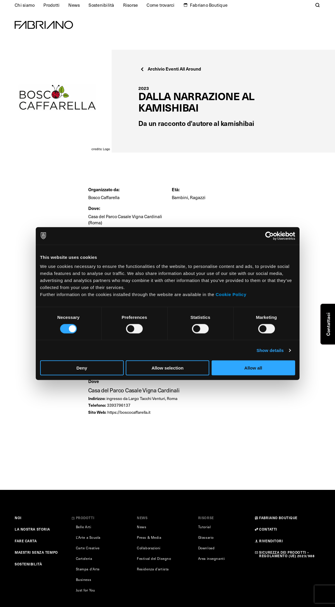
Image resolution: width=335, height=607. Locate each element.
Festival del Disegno (154, 558)
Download (206, 548)
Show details (270, 350)
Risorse (130, 5)
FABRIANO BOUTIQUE (278, 517)
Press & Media (149, 537)
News (74, 5)
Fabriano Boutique (208, 5)
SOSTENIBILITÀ (28, 564)
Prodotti (51, 5)
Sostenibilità (101, 5)
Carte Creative (88, 548)
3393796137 (118, 405)
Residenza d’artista (153, 569)
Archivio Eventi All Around (170, 69)
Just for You (85, 590)
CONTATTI (268, 529)
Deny (81, 367)
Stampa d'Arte (88, 569)
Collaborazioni (149, 548)
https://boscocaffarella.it (128, 412)
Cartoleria (84, 558)
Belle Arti (83, 526)
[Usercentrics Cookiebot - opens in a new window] (269, 235)
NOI (18, 517)
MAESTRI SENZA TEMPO (36, 552)
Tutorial (204, 526)
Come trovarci (160, 5)
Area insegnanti (211, 558)
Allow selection (167, 367)
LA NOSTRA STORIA (32, 529)
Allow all (253, 367)
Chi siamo (25, 5)
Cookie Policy (231, 294)
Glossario (206, 537)
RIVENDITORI (271, 540)
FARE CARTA (26, 540)
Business (83, 579)
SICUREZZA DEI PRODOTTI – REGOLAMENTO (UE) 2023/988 (286, 554)
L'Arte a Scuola (88, 537)
